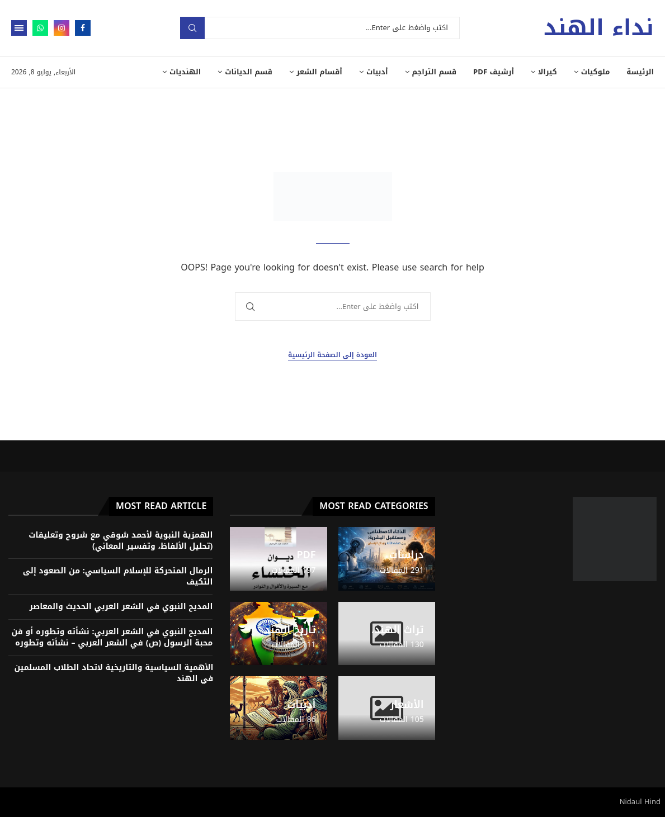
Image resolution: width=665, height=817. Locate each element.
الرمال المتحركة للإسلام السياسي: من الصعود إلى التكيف (118, 576)
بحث (192, 28)
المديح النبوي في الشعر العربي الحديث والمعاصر (121, 606)
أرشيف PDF (493, 72)
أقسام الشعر (319, 72)
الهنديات (185, 72)
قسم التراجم (434, 72)
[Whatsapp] (40, 28)
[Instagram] (61, 28)
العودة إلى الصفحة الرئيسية (332, 355)
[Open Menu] (19, 28)
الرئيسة (640, 72)
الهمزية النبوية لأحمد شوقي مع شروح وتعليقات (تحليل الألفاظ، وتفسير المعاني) (121, 541)
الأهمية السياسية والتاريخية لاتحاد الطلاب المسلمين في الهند (113, 673)
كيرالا (547, 72)
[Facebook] (83, 28)
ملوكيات (595, 72)
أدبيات (377, 72)
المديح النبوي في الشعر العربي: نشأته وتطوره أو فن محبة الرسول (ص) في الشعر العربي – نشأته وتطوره (112, 637)
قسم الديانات (248, 72)
